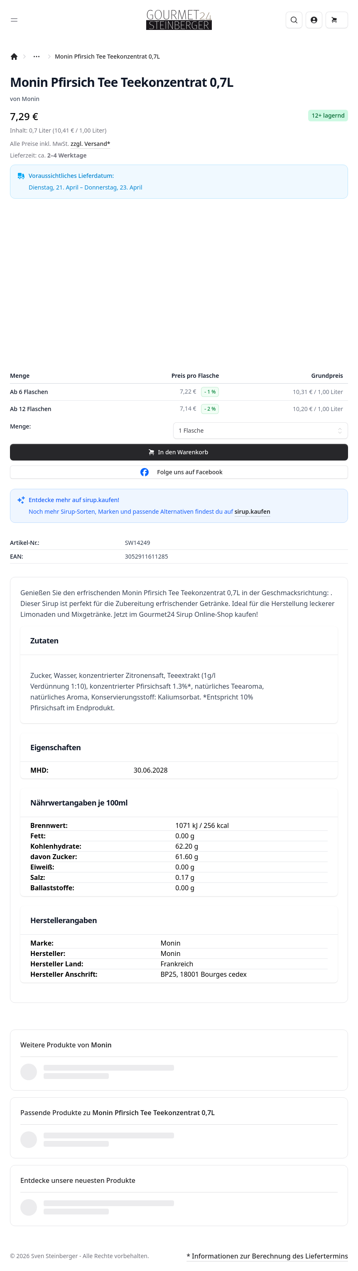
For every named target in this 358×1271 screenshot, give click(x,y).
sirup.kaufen (252, 511)
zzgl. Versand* (90, 144)
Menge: (20, 426)
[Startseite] (14, 56)
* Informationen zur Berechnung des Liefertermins (267, 1256)
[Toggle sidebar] (14, 20)
